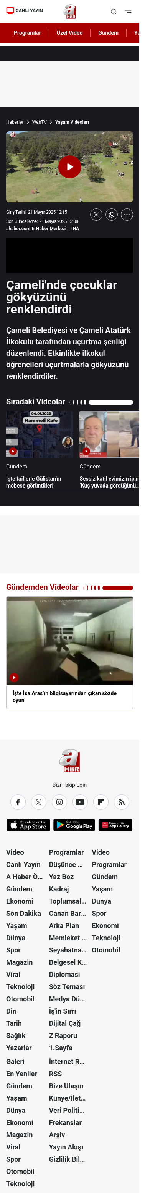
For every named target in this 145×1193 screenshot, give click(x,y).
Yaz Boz (61, 877)
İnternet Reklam (70, 1061)
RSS (55, 1074)
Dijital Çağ (65, 1023)
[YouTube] (80, 802)
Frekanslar (65, 1123)
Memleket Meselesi (70, 938)
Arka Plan (64, 926)
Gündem (19, 889)
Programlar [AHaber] (27, 33)
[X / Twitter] (38, 802)
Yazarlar (19, 1048)
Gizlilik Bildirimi (70, 1159)
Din (11, 1011)
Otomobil (20, 999)
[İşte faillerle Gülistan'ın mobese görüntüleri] (39, 450)
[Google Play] (74, 825)
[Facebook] (18, 802)
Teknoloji (20, 987)
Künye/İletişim (70, 1098)
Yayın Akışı (66, 1147)
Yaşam (16, 926)
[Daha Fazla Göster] (127, 214)
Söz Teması (67, 987)
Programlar (66, 852)
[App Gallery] (115, 825)
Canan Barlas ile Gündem (70, 913)
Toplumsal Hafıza (70, 901)
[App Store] (28, 825)
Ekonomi (19, 901)
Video (15, 852)
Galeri (15, 1061)
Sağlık (15, 1036)
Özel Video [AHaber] (70, 33)
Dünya (15, 938)
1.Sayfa (60, 1048)
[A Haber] (69, 11)
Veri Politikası (70, 1110)
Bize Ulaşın (66, 1086)
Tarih (14, 1023)
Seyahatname (70, 950)
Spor (13, 950)
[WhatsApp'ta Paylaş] (111, 214)
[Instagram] (59, 802)
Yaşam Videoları (72, 122)
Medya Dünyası (70, 999)
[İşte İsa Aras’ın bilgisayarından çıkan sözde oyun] (69, 652)
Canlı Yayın (23, 864)
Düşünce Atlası (70, 864)
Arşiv (57, 1135)
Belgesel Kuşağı (70, 962)
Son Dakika (23, 913)
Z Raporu (63, 1036)
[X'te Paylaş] (96, 214)
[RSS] (121, 802)
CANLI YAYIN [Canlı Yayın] (24, 10)
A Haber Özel (26, 877)
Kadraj (59, 889)
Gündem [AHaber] (108, 33)
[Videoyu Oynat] (69, 166)
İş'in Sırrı (62, 1011)
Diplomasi (64, 974)
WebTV (39, 122)
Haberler (15, 122)
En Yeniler (21, 1074)
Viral (13, 974)
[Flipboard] (101, 802)
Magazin (19, 962)
